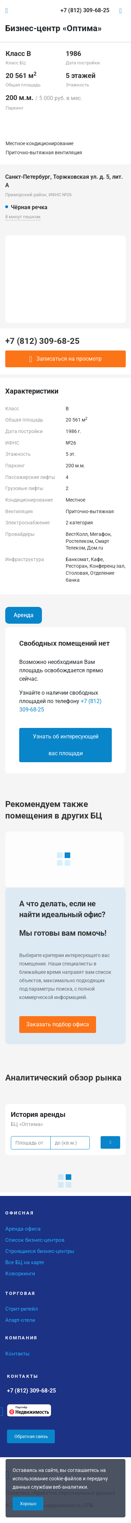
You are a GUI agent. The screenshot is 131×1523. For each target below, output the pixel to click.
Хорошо (28, 1503)
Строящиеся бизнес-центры (39, 1251)
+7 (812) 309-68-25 (42, 341)
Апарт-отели (20, 1320)
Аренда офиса (23, 1229)
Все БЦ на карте (24, 1262)
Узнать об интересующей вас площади (66, 745)
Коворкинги (20, 1273)
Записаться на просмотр (65, 359)
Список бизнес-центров (35, 1240)
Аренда (24, 615)
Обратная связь (31, 1436)
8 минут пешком (23, 216)
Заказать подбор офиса (57, 1024)
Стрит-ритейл (21, 1309)
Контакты (17, 1354)
